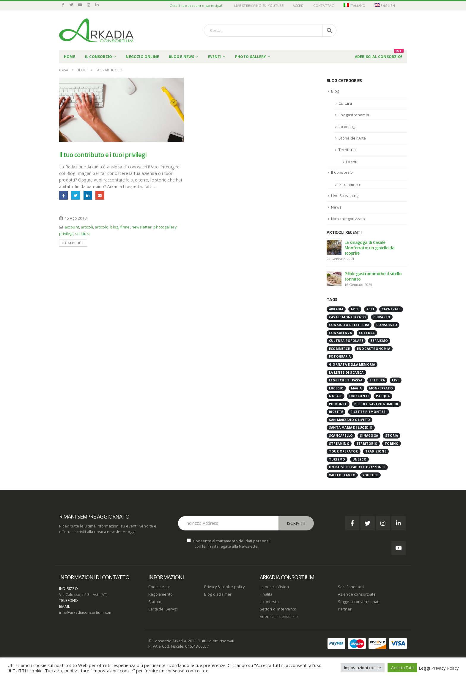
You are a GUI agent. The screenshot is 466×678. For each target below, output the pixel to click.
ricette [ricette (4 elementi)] (336, 412)
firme (125, 227)
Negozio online (142, 56)
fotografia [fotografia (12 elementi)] (340, 356)
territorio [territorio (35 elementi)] (366, 443)
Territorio (347, 149)
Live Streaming (344, 195)
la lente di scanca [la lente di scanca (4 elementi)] (346, 372)
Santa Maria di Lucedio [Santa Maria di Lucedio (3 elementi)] (350, 427)
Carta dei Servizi (163, 609)
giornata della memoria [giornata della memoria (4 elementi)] (352, 364)
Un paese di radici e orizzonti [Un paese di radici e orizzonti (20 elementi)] (357, 467)
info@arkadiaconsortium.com (85, 612)
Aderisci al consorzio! (279, 616)
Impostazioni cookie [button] (362, 667)
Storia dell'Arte (352, 138)
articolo (101, 227)
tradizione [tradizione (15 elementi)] (375, 451)
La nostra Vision (274, 586)
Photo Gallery (250, 56)
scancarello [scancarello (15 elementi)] (341, 435)
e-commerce (350, 184)
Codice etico (159, 586)
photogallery (164, 227)
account (72, 227)
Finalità (266, 594)
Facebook (63, 195)
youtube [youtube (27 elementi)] (370, 475)
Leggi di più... (73, 243)
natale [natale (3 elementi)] (335, 396)
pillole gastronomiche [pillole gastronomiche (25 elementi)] (376, 404)
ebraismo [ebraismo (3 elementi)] (379, 341)
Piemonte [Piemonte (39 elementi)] (338, 404)
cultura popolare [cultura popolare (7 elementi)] (346, 341)
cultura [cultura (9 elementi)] (366, 333)
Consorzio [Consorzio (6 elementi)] (386, 325)
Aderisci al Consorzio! (379, 54)
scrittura (82, 233)
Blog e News (181, 56)
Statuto (154, 601)
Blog (335, 91)
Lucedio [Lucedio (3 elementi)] (336, 388)
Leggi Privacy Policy (439, 668)
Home (69, 56)
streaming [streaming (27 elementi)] (339, 443)
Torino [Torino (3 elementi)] (392, 443)
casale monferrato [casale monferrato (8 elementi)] (347, 317)
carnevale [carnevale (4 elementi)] (391, 309)
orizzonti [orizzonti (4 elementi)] (359, 396)
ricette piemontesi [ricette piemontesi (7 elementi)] (368, 412)
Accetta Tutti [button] (402, 667)
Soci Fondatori (351, 586)
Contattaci (324, 5)
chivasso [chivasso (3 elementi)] (382, 317)
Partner (345, 609)
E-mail (99, 195)
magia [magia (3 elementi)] (356, 388)
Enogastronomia (354, 115)
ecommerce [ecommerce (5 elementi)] (339, 349)
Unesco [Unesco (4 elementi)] (359, 459)
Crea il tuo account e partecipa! (196, 5)
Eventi (214, 56)
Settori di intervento (278, 609)
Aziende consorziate (357, 594)
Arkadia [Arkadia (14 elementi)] (336, 309)
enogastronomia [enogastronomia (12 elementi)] (373, 349)
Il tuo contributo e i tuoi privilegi (103, 155)
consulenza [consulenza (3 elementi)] (340, 333)
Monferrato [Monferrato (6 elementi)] (381, 388)
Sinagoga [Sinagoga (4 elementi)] (369, 435)
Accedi (299, 5)
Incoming (347, 126)
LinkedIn (88, 195)
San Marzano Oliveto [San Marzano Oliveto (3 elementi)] (349, 420)
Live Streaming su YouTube (259, 5)
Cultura (345, 103)
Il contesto (269, 601)
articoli (87, 227)
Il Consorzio (98, 56)
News (336, 207)
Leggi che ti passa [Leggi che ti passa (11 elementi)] (346, 380)
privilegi (66, 233)
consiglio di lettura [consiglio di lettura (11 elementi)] (349, 325)
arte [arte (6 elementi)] (355, 309)
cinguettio (75, 195)
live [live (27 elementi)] (395, 380)
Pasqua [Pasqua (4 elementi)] (383, 396)
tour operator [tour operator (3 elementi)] (343, 451)
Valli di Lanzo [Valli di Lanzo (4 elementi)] (342, 475)
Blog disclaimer (218, 594)
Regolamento (160, 594)
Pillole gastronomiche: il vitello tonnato (373, 276)
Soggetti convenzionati (359, 601)
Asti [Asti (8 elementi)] (370, 309)
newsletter (142, 227)
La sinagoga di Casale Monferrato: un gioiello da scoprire (369, 247)
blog (114, 227)
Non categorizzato (348, 218)
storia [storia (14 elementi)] (391, 435)
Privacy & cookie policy (224, 586)
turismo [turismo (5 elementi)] (337, 459)
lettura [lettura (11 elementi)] (377, 380)
